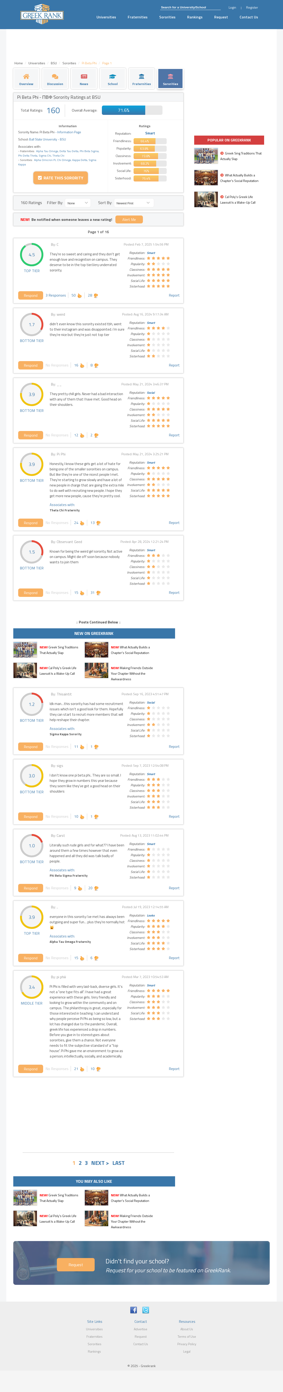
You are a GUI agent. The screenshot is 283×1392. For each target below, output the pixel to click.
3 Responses (55, 295)
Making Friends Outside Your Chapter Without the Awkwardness (132, 673)
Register (252, 7)
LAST (118, 1163)
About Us (186, 1329)
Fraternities (138, 17)
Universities (106, 17)
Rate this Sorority (60, 178)
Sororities (167, 17)
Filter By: (55, 202)
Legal (186, 1351)
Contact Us (249, 17)
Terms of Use (187, 1336)
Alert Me (129, 219)
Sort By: (105, 202)
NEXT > (100, 1163)
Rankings (195, 17)
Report (174, 295)
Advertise (140, 1329)
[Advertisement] (98, 1114)
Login (232, 7)
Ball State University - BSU (47, 139)
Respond (31, 295)
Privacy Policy (186, 1343)
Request (221, 17)
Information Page (69, 132)
